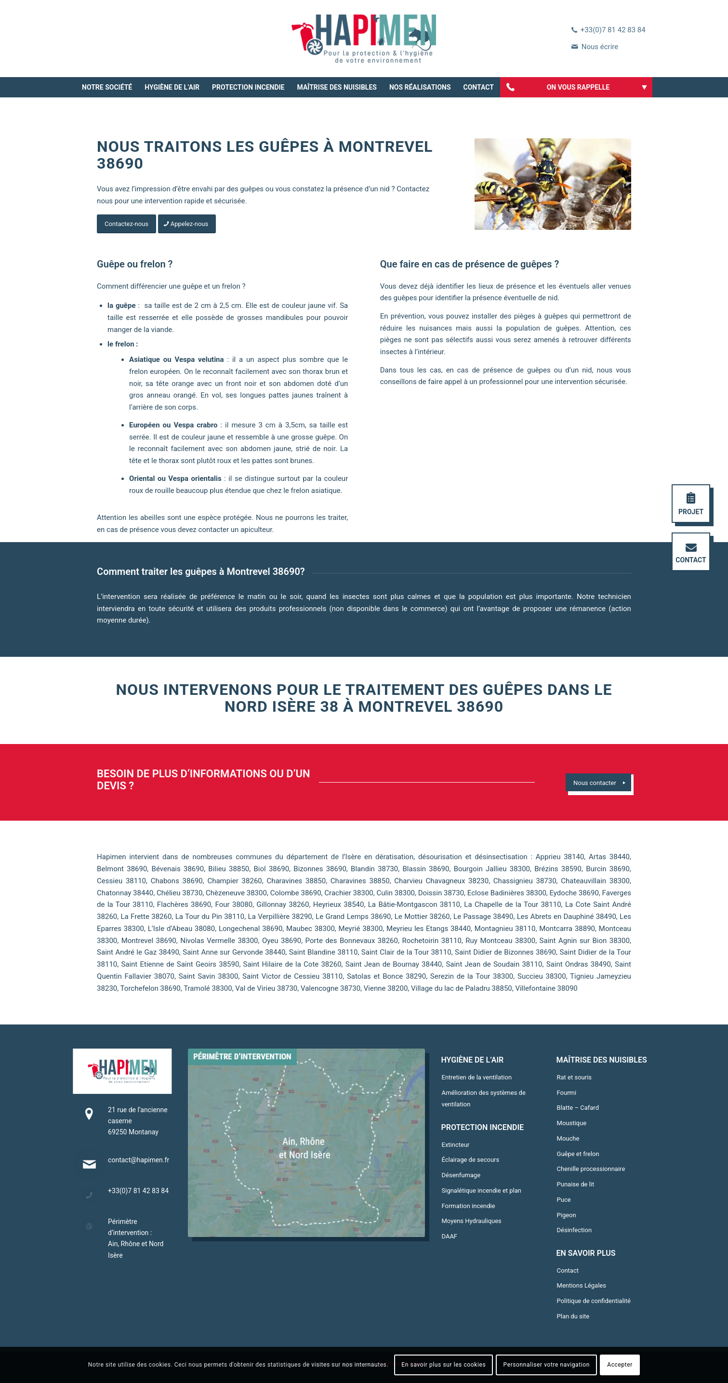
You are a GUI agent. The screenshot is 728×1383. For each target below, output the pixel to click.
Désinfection (574, 1230)
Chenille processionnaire (591, 1168)
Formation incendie (468, 1206)
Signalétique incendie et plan (481, 1190)
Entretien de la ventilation (477, 1077)
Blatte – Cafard (578, 1107)
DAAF (450, 1236)
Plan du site (573, 1316)
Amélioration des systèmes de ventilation (484, 1098)
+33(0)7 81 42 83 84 (613, 30)
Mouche (568, 1138)
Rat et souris (574, 1077)
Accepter (620, 1364)
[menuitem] (107, 87)
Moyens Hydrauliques (472, 1220)
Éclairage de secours (471, 1159)
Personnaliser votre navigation (546, 1364)
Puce (564, 1199)
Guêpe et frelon (578, 1153)
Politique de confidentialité (594, 1300)
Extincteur (456, 1144)
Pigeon (566, 1215)
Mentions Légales (581, 1285)
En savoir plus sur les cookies (443, 1364)
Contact (568, 1270)
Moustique (572, 1123)
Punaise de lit (576, 1184)
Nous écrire (600, 46)
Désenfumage (461, 1175)
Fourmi (567, 1092)
